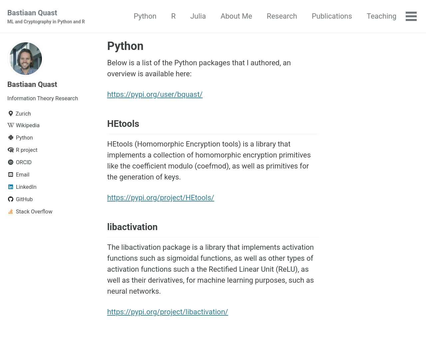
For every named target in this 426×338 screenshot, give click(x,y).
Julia (198, 16)
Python (145, 16)
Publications (332, 16)
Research (282, 16)
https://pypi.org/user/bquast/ (155, 94)
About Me (236, 16)
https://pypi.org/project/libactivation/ (167, 312)
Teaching (381, 16)
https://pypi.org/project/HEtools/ (160, 197)
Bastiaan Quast (46, 17)
